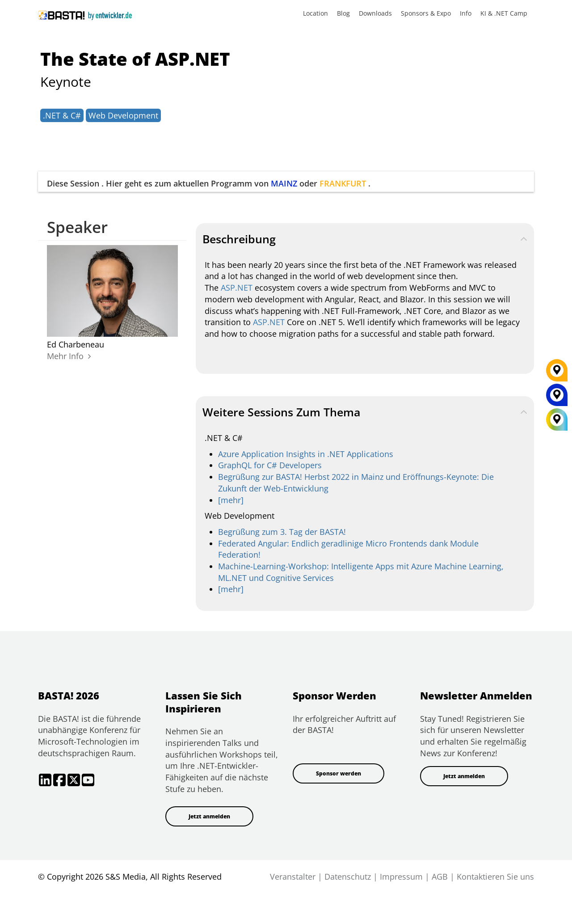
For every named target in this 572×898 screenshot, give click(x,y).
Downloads (375, 13)
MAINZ (284, 183)
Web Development (123, 115)
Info (465, 13)
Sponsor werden (338, 773)
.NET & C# (62, 115)
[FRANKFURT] (557, 373)
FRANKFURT (343, 183)
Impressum (401, 876)
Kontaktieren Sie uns (495, 876)
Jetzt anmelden (209, 816)
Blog (343, 13)
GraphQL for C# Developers (270, 465)
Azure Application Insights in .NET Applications (305, 454)
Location (315, 13)
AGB (440, 876)
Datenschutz (347, 876)
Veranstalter (292, 876)
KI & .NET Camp (503, 13)
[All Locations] (557, 419)
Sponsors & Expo (426, 13)
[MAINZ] (557, 398)
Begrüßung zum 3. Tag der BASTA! (282, 531)
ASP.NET (236, 287)
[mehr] (231, 500)
